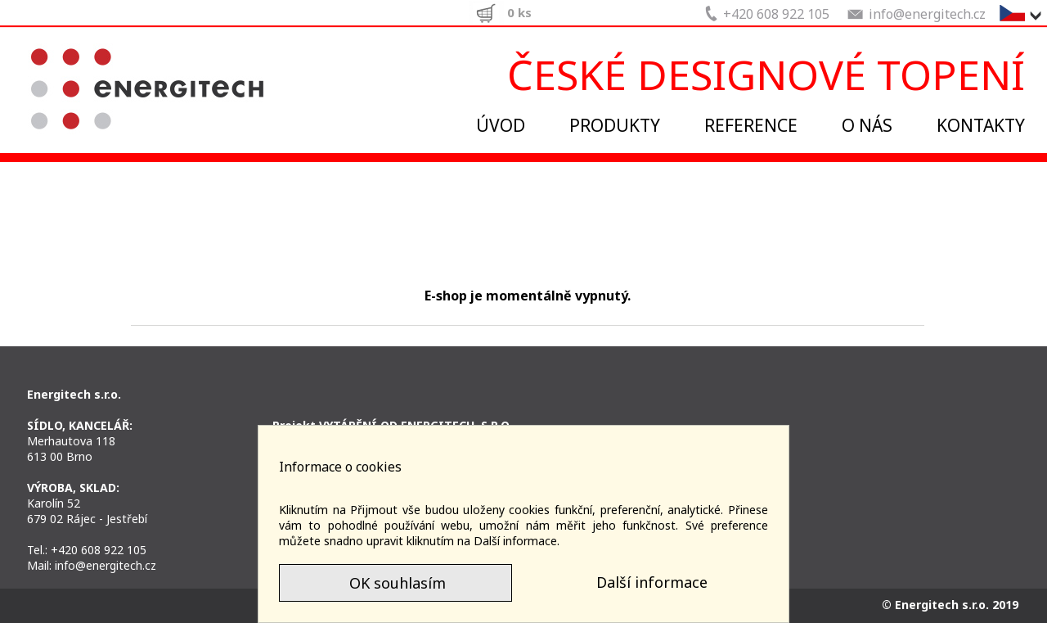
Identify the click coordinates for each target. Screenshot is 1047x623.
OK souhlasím (395, 583)
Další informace (652, 582)
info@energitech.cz (105, 565)
